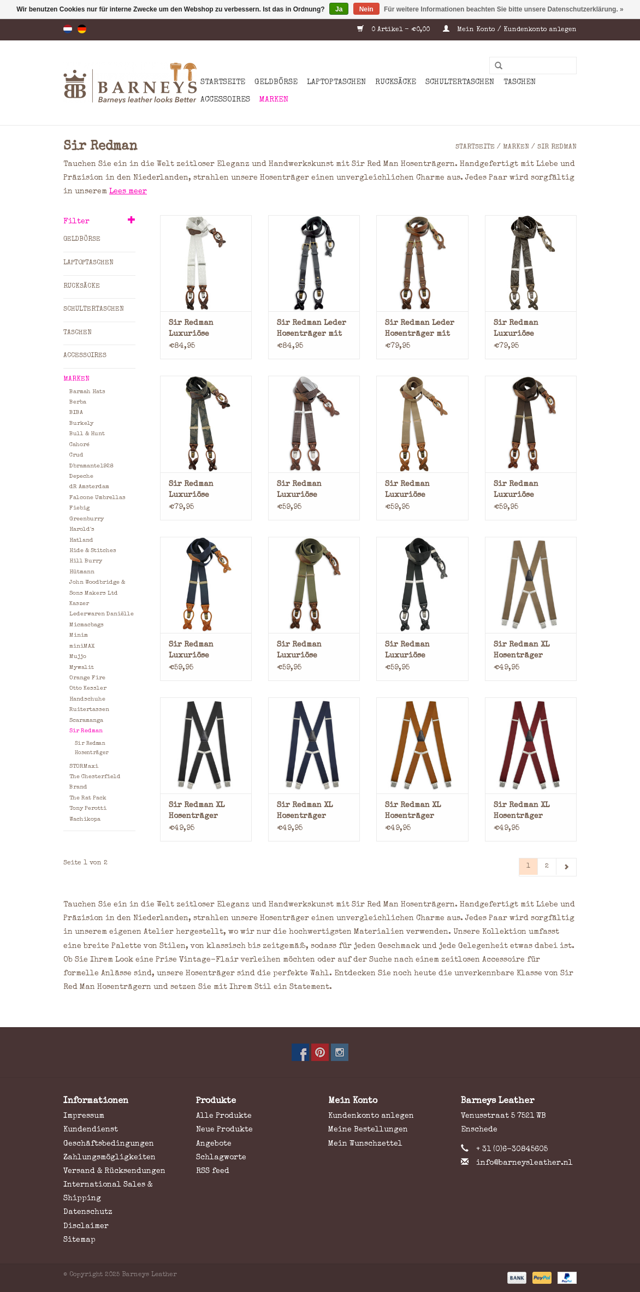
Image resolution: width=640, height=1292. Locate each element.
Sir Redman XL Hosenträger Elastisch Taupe (526, 651)
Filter (76, 222)
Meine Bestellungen (368, 1130)
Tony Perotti (87, 808)
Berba (77, 402)
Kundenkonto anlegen (371, 1116)
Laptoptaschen (336, 82)
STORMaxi (83, 766)
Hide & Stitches (92, 551)
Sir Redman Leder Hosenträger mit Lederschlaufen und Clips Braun (419, 329)
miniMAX (81, 646)
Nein (366, 9)
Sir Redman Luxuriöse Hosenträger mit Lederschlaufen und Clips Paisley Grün (204, 491)
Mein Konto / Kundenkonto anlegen (510, 30)
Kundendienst (90, 1130)
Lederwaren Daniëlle (101, 614)
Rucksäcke (395, 82)
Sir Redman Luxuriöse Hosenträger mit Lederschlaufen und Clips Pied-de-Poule (309, 491)
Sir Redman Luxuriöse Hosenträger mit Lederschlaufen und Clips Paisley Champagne (204, 329)
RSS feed (212, 1171)
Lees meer (128, 191)
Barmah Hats (87, 392)
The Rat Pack (87, 798)
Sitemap (79, 1240)
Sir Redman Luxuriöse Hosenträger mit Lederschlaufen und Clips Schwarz (422, 651)
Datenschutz (87, 1212)
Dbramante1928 (91, 466)
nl (67, 29)
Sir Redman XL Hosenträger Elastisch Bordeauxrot (521, 812)
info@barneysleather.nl (524, 1163)
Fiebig (79, 508)
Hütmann (81, 572)
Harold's (81, 529)
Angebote (214, 1144)
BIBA (76, 413)
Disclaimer (86, 1226)
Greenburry (86, 519)
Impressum (83, 1116)
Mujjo (77, 657)
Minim (78, 635)
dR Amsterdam (89, 487)
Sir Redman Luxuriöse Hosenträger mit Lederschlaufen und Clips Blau (201, 651)
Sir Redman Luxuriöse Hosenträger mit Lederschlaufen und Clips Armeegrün (309, 651)
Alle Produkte (224, 1116)
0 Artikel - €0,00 (394, 30)
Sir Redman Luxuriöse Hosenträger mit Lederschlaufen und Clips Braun (526, 491)
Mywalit (81, 668)
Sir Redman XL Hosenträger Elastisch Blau (307, 812)
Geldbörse (276, 82)
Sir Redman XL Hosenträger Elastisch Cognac (419, 812)
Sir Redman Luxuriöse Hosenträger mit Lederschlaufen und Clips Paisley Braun (529, 329)
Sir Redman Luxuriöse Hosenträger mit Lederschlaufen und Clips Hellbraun (417, 491)
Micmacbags (86, 625)
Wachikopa (84, 819)
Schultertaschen (459, 82)
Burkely (81, 423)
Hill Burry (85, 561)
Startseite (222, 82)
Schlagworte (221, 1157)
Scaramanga (86, 721)
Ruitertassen (89, 710)
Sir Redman (557, 147)
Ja (338, 9)
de (82, 29)
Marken (273, 100)
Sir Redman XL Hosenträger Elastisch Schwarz (206, 812)
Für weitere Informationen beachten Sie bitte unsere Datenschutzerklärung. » (504, 9)
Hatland (81, 540)
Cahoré (79, 445)
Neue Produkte (224, 1130)
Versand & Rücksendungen (114, 1171)
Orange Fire (87, 678)
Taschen (519, 82)
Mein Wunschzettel (365, 1144)
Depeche (81, 476)
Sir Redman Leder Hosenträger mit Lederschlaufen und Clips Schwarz (314, 329)
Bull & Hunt (87, 434)
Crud (76, 455)
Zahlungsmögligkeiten (109, 1157)
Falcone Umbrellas (97, 498)
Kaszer (79, 604)
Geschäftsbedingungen (108, 1144)
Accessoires (225, 100)
